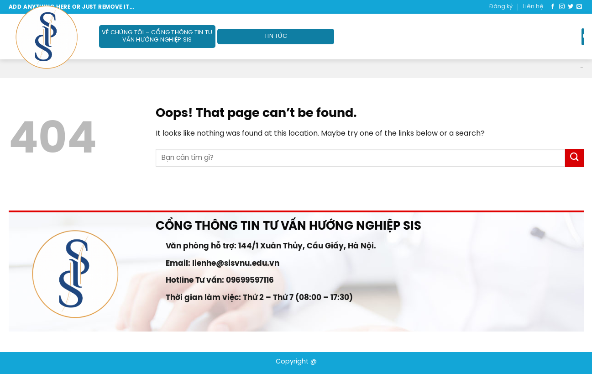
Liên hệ (533, 7)
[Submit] (574, 158)
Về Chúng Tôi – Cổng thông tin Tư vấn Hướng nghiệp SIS (157, 36)
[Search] (583, 36)
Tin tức (275, 36)
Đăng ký (501, 7)
